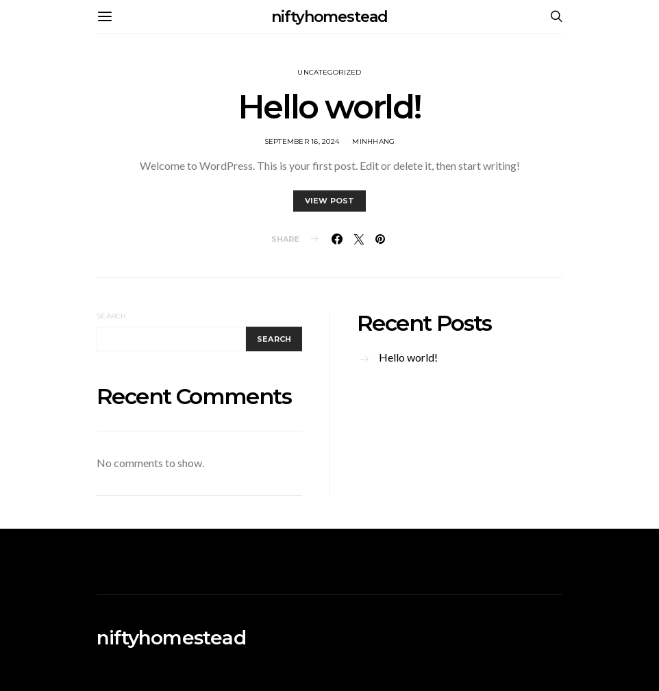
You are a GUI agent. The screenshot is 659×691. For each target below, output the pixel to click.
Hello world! (329, 107)
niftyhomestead (329, 17)
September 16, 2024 (302, 141)
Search (112, 316)
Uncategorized (329, 72)
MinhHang (373, 141)
